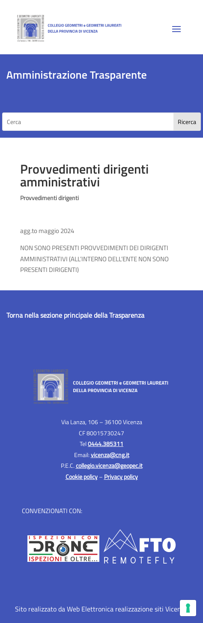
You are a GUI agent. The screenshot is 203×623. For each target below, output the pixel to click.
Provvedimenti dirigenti (49, 197)
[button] (176, 28)
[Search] (186, 121)
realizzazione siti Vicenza (151, 609)
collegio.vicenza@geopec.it (109, 465)
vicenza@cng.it (110, 454)
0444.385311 (105, 443)
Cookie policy (82, 476)
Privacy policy (121, 476)
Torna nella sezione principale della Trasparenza (75, 315)
